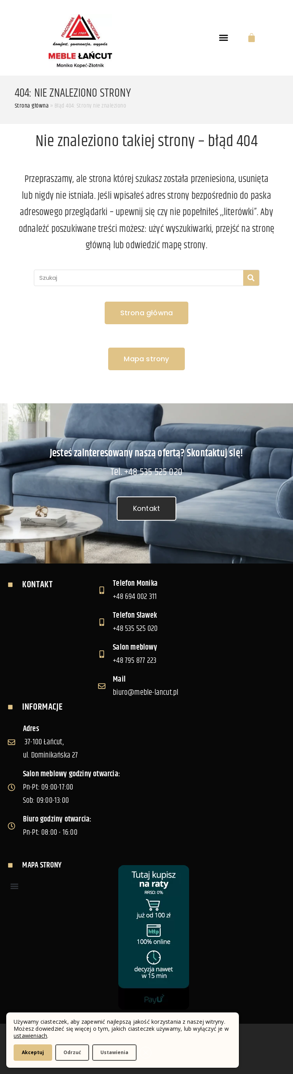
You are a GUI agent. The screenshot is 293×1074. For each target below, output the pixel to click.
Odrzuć (72, 1052)
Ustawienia (114, 1052)
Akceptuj (33, 1052)
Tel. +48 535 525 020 (146, 472)
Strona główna (32, 106)
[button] (223, 37)
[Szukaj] (251, 278)
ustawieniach (30, 1035)
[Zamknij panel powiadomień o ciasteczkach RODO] (145, 1052)
